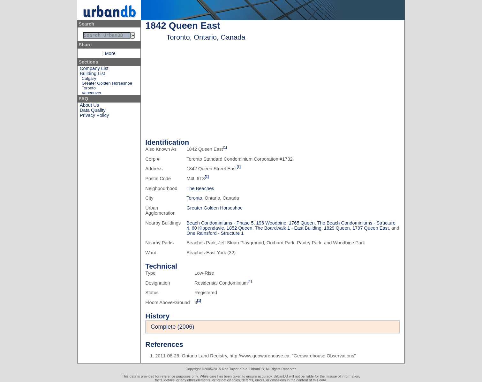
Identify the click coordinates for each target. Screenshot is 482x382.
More (110, 54)
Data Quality (93, 111)
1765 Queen (302, 222)
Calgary (89, 79)
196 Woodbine (271, 222)
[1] (225, 147)
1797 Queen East (370, 228)
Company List (94, 69)
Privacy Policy (94, 116)
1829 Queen (337, 228)
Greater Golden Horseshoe (107, 84)
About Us (89, 106)
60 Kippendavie (208, 228)
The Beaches (200, 188)
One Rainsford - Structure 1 (215, 233)
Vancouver (92, 94)
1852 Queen (239, 228)
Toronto (89, 89)
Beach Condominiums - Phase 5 (219, 222)
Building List (92, 74)
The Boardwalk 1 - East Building (288, 228)
